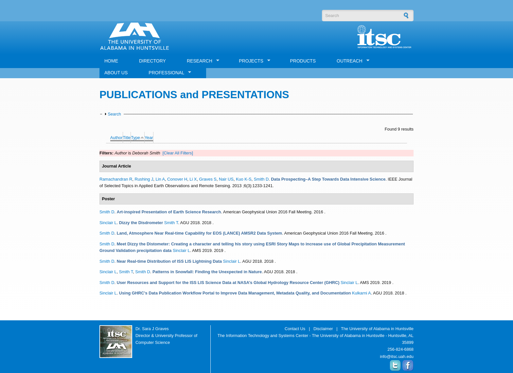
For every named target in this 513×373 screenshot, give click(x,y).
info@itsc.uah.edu (397, 356)
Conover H (177, 179)
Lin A (160, 179)
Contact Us (295, 328)
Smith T (171, 222)
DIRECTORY (152, 60)
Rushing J (143, 179)
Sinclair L (108, 222)
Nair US (226, 179)
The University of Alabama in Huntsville (377, 328)
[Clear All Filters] (178, 153)
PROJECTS (252, 61)
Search (114, 114)
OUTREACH (350, 61)
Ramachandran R (115, 179)
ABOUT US (116, 72)
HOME (111, 60)
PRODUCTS (303, 60)
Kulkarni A (361, 293)
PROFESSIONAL (167, 73)
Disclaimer (323, 328)
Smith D (261, 179)
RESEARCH (200, 61)
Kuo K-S (244, 179)
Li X (193, 179)
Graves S (208, 179)
